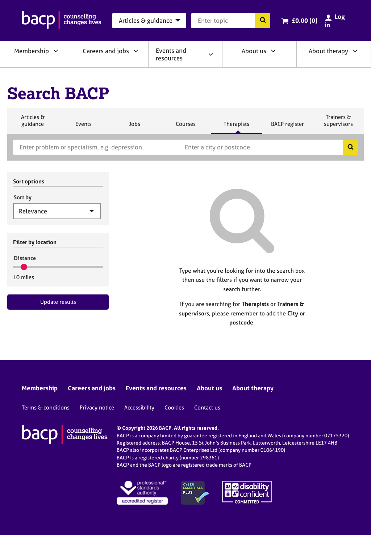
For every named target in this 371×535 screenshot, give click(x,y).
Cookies (174, 407)
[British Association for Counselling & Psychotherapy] (61, 20)
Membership (31, 51)
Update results (58, 301)
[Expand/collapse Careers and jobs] (136, 51)
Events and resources (171, 54)
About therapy (328, 51)
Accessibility (139, 407)
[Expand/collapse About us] (273, 51)
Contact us (207, 407)
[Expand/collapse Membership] (56, 51)
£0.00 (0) (304, 20)
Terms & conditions (46, 407)
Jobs (134, 127)
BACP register (287, 127)
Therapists (236, 127)
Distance (25, 258)
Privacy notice (97, 407)
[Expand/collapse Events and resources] (211, 54)
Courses (185, 127)
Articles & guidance (33, 123)
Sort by (23, 197)
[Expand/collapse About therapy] (355, 51)
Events (83, 127)
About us (254, 51)
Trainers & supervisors (338, 123)
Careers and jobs (106, 51)
